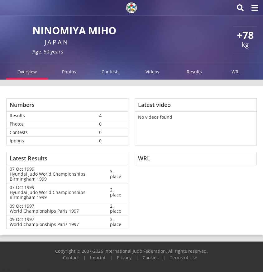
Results (194, 72)
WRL (236, 72)
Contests (111, 72)
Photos (69, 72)
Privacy (124, 257)
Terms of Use (183, 257)
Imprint (98, 257)
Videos (152, 72)
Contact (71, 257)
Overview (27, 72)
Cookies (151, 257)
